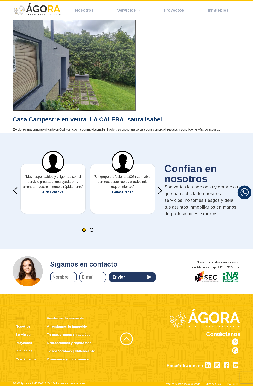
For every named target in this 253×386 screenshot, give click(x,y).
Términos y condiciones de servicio (182, 384)
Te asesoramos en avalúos (68, 335)
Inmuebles (24, 351)
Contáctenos (26, 359)
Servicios (23, 335)
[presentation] (15, 191)
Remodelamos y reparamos (69, 343)
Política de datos (212, 384)
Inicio (20, 318)
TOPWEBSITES (232, 384)
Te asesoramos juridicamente (71, 351)
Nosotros (23, 326)
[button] (84, 230)
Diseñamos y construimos (68, 359)
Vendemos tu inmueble (65, 318)
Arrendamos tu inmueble (67, 326)
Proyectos (24, 343)
